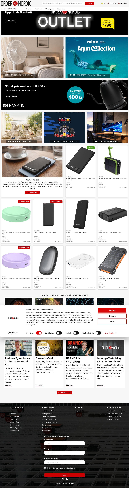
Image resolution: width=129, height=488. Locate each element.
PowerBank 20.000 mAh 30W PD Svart (45, 238)
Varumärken (61, 9)
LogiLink (36, 282)
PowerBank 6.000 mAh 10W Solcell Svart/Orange (109, 285)
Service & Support (49, 416)
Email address (49, 439)
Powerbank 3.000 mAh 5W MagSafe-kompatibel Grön (16, 238)
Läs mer (8, 327)
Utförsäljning (49, 9)
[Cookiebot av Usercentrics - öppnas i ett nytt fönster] (13, 484)
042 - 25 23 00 (118, 411)
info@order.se (117, 414)
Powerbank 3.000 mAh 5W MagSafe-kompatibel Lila (16, 285)
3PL (11, 411)
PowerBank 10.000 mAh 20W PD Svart (110, 238)
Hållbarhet (14, 419)
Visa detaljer (109, 484)
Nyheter (29, 9)
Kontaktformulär (113, 419)
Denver (101, 182)
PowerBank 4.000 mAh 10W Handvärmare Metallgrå (46, 285)
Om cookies (46, 431)
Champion (69, 182)
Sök (90, 3)
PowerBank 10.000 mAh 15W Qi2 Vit (77, 284)
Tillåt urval (112, 467)
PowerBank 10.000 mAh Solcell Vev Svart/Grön (112, 184)
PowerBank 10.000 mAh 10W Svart (76, 238)
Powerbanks (32, 198)
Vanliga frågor (47, 414)
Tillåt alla (112, 461)
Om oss (13, 414)
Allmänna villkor (48, 411)
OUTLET (11, 27)
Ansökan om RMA (49, 419)
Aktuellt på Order (16, 428)
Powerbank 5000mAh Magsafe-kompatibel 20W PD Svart (80, 185)
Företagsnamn (49, 449)
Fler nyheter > (64, 398)
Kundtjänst (48, 407)
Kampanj (38, 9)
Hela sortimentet (9, 9)
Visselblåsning (15, 422)
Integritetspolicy (48, 428)
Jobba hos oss (15, 425)
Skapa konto (79, 411)
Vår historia (14, 416)
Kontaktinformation (114, 416)
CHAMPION (12, 102)
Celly (3, 236)
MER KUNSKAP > (64, 334)
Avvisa (112, 473)
